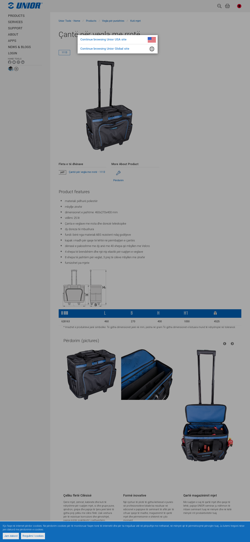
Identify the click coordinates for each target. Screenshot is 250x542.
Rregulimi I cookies (33, 536)
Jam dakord (11, 536)
